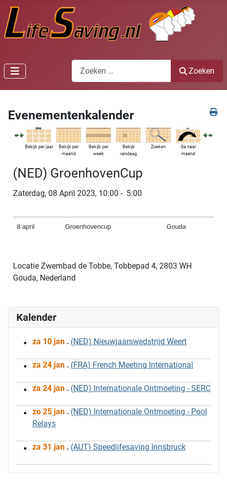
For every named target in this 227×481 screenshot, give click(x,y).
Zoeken (197, 71)
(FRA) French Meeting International (132, 365)
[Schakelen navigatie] (15, 71)
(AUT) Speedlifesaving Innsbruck (128, 447)
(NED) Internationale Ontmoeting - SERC (141, 388)
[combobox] (121, 71)
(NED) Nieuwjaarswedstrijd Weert (129, 341)
